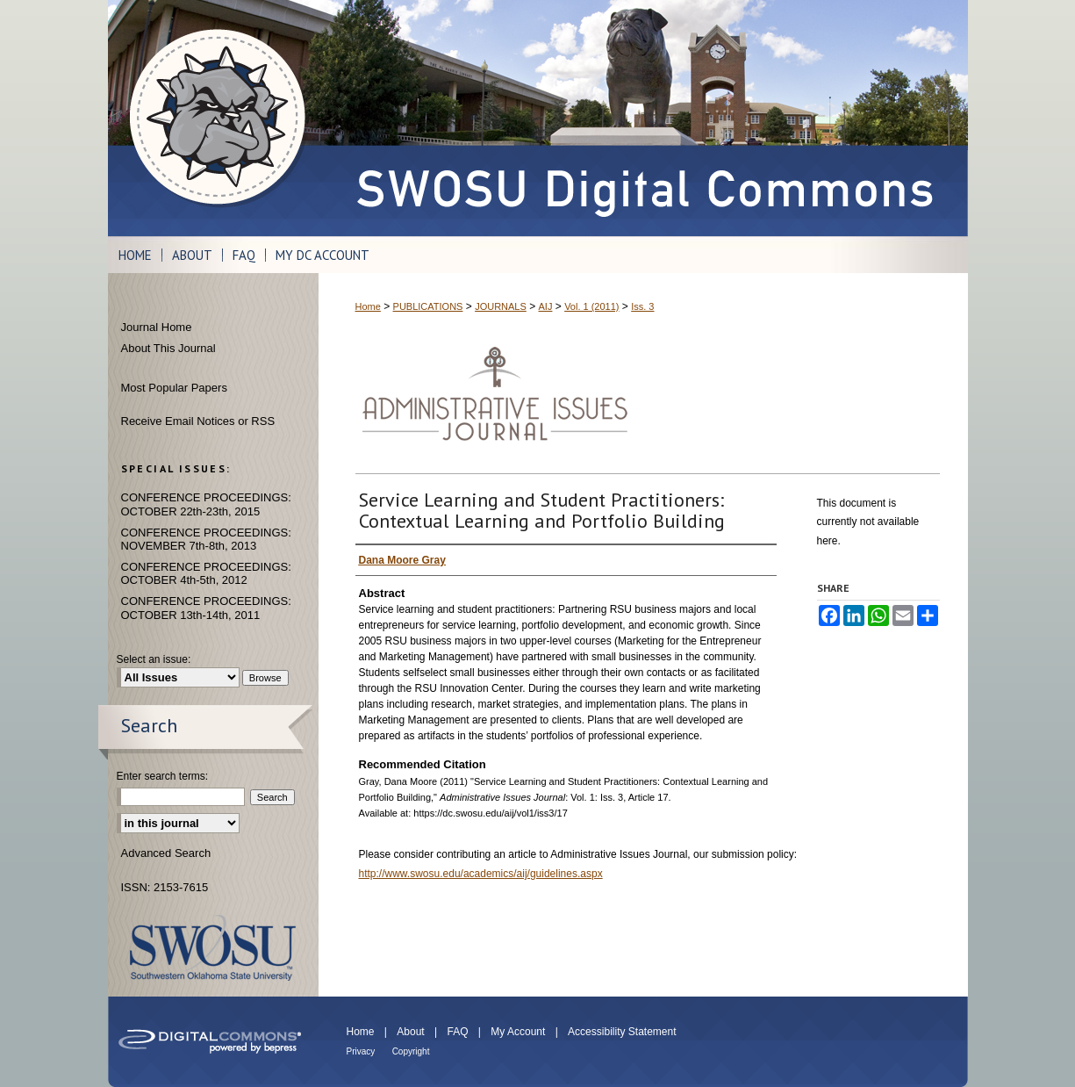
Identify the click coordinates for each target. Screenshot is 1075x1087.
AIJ (546, 306)
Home (368, 306)
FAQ (457, 1032)
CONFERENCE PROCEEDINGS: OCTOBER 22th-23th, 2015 (206, 504)
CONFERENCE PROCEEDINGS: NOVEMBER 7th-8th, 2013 (206, 539)
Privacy (361, 1051)
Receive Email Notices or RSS (198, 421)
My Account (518, 1032)
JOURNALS (501, 306)
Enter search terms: (163, 776)
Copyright (411, 1051)
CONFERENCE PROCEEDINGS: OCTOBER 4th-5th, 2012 (206, 573)
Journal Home (156, 327)
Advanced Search (166, 853)
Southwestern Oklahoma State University (213, 948)
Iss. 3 (642, 306)
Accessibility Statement (622, 1032)
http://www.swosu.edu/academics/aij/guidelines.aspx (481, 873)
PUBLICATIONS (428, 306)
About (410, 1032)
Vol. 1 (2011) (591, 306)
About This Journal (168, 348)
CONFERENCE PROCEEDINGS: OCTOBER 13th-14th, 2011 (206, 608)
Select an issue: (154, 659)
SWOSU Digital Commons (643, 118)
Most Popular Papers (174, 387)
